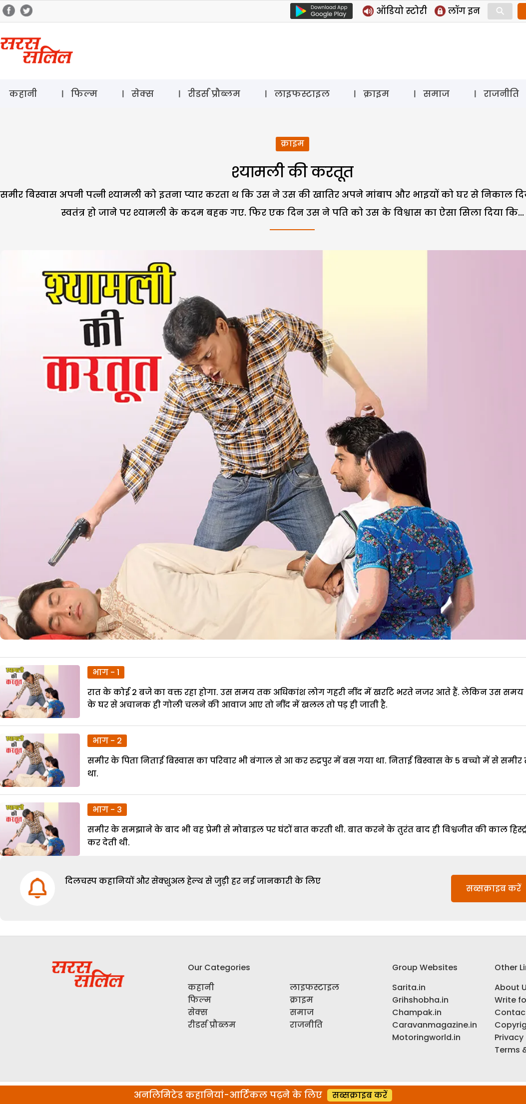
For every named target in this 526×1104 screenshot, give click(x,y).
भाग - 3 (107, 809)
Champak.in (417, 1012)
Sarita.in (409, 987)
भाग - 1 (105, 672)
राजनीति (306, 1025)
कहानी (23, 93)
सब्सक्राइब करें (359, 1095)
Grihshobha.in (420, 1000)
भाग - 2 (107, 740)
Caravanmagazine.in (434, 1025)
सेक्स (142, 93)
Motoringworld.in (426, 1037)
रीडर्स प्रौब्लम (214, 93)
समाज (436, 93)
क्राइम (376, 93)
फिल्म (84, 93)
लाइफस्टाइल (302, 93)
